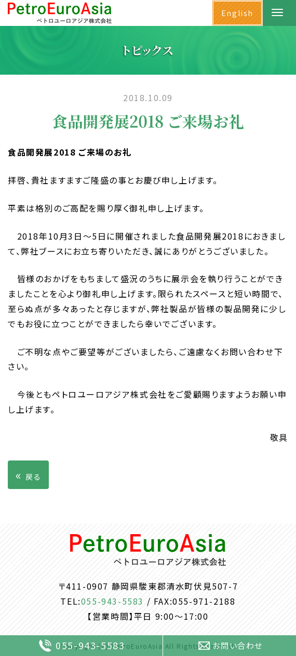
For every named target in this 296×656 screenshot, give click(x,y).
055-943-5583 (112, 601)
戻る (28, 474)
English (237, 13)
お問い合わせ (230, 645)
